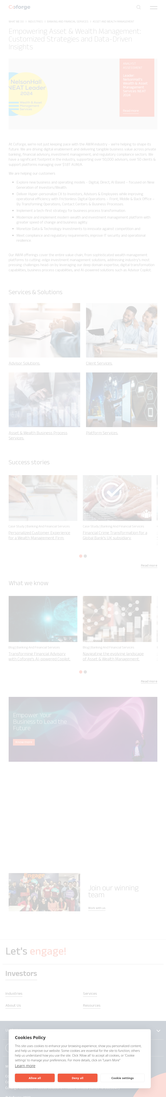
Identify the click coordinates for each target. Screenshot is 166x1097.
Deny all (77, 1078)
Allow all (35, 1078)
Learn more (25, 1065)
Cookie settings (122, 1078)
